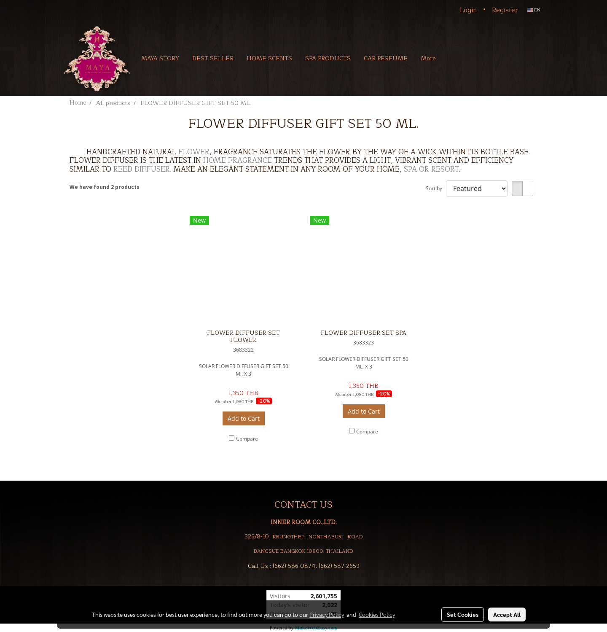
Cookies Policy (377, 614)
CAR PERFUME (386, 58)
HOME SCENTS (269, 58)
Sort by (436, 188)
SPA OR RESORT (431, 169)
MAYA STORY (160, 58)
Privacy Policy (326, 614)
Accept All (507, 614)
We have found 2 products (105, 187)
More (428, 58)
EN (533, 9)
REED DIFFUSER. (142, 169)
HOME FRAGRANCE (237, 160)
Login (468, 10)
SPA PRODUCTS (328, 58)
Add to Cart (244, 418)
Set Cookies (462, 614)
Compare (247, 438)
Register (505, 10)
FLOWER (193, 152)
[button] (454, 58)
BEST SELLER (213, 58)
